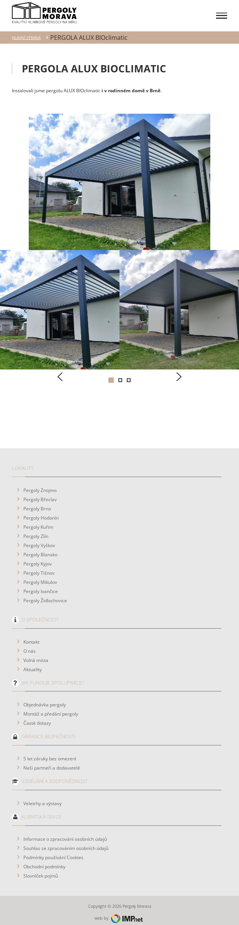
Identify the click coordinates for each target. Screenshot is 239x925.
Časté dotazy (37, 717)
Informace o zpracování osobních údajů (65, 833)
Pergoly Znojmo (40, 484)
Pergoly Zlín (35, 530)
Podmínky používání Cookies (53, 851)
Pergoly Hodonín (41, 511)
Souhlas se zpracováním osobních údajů (65, 842)
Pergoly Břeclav (40, 493)
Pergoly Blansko (40, 548)
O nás (29, 645)
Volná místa (35, 654)
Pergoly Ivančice (40, 585)
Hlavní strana (26, 31)
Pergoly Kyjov (37, 557)
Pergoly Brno (37, 502)
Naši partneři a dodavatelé (51, 761)
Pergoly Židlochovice (45, 594)
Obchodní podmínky (44, 860)
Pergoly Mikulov (40, 576)
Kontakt (31, 635)
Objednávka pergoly (44, 698)
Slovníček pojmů (40, 869)
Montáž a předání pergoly (50, 707)
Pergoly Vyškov (39, 539)
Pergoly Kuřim (38, 521)
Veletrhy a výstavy (42, 797)
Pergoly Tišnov (38, 567)
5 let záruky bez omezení (49, 752)
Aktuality (32, 663)
